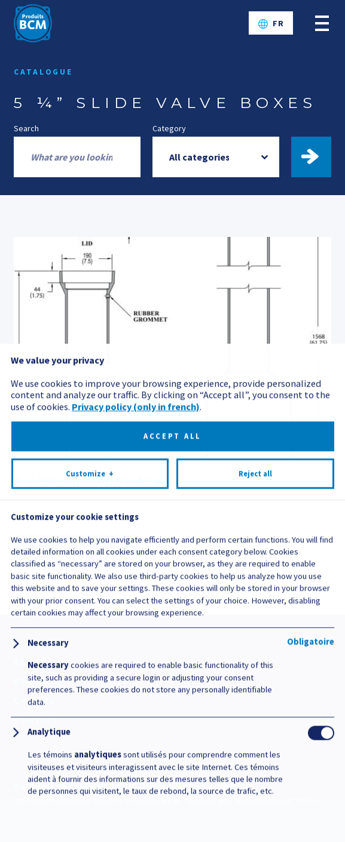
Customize (90, 785)
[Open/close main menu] (322, 23)
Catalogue (43, 72)
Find (317, 157)
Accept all (172, 747)
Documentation (76, 552)
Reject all (255, 785)
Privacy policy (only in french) (136, 718)
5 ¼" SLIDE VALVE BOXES (96, 481)
